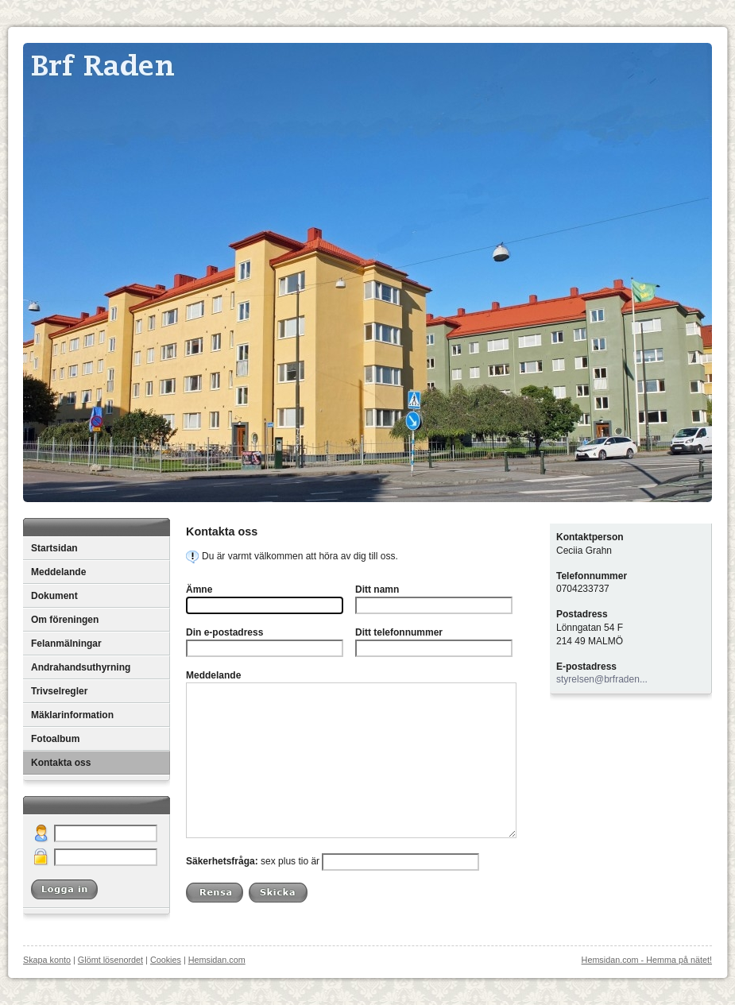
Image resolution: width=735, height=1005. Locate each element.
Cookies (165, 959)
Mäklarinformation (72, 715)
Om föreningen (65, 619)
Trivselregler (59, 691)
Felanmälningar (66, 643)
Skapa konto (47, 959)
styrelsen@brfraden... (602, 679)
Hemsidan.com (217, 959)
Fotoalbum (55, 738)
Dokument (54, 595)
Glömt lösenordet (110, 959)
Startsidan (54, 548)
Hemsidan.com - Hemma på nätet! (647, 959)
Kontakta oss (61, 762)
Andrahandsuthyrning (80, 667)
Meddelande (58, 572)
